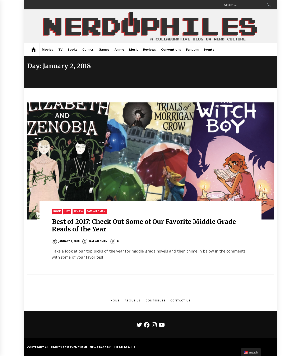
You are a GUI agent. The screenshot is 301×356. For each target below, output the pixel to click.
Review (78, 211)
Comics (88, 49)
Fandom (192, 49)
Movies (47, 49)
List (67, 211)
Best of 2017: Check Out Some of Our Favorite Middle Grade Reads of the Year (144, 225)
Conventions (171, 49)
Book (57, 211)
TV (60, 49)
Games (104, 49)
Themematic (124, 347)
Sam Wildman (96, 211)
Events (209, 49)
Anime (119, 49)
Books (72, 49)
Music (133, 49)
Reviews (149, 49)
